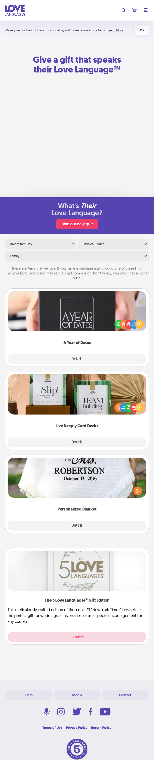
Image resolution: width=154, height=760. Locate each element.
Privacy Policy (76, 727)
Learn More (115, 30)
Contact (125, 695)
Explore (77, 637)
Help (29, 695)
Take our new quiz (77, 223)
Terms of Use (52, 727)
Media (77, 695)
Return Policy (101, 727)
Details (77, 359)
